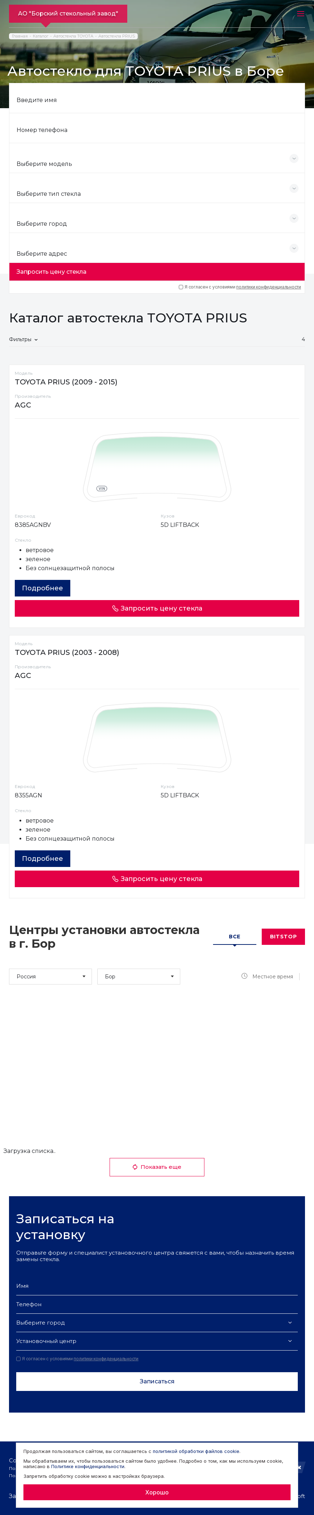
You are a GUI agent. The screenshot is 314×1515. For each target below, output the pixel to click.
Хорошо (157, 1492)
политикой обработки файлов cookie (196, 1451)
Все (234, 936)
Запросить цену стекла (52, 271)
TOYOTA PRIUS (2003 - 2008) (67, 652)
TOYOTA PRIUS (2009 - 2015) (66, 382)
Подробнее (42, 588)
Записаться (157, 1381)
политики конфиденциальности (268, 287)
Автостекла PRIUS (116, 36)
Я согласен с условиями (240, 287)
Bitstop (283, 936)
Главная (20, 36)
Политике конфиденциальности (87, 1466)
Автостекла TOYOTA (73, 36)
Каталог (40, 36)
